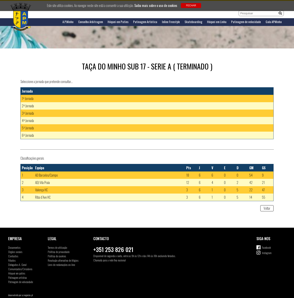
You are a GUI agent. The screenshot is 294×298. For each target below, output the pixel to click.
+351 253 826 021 (113, 249)
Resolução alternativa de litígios (63, 260)
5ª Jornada (28, 127)
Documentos (14, 247)
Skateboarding (193, 22)
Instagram (267, 253)
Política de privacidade (58, 252)
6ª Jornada (28, 135)
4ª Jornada (28, 120)
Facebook (266, 247)
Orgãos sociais (15, 252)
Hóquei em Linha (216, 22)
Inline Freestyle (171, 22)
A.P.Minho (68, 22)
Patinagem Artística (145, 22)
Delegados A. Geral (17, 264)
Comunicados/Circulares (20, 269)
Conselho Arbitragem (90, 22)
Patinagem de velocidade (246, 22)
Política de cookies (57, 256)
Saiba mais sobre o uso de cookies (155, 5)
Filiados (12, 260)
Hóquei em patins (16, 273)
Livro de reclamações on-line (61, 264)
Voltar (267, 208)
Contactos (13, 256)
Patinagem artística (17, 277)
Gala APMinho (274, 22)
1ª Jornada (27, 98)
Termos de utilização (57, 247)
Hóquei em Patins (118, 22)
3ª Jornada (28, 113)
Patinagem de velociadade (20, 282)
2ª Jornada (28, 105)
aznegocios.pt (27, 295)
